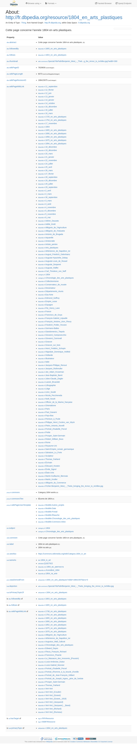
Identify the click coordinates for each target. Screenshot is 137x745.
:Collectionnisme (48, 281)
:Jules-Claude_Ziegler (50, 379)
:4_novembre (47, 207)
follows (11, 55)
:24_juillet (45, 164)
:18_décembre (47, 147)
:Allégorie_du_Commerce (52, 483)
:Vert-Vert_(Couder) (49, 692)
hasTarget (14, 718)
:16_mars (45, 113)
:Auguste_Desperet (49, 264)
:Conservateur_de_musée (52, 285)
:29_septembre (47, 187)
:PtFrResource (46, 718)
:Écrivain (45, 462)
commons (13, 492)
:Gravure (45, 342)
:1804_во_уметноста (51, 567)
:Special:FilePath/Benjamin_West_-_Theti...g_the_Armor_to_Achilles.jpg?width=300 (77, 61)
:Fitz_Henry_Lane (49, 308)
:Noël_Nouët (46, 399)
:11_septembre (47, 86)
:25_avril (45, 167)
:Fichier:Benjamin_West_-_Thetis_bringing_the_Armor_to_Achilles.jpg (70, 486)
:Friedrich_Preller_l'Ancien (52, 325)
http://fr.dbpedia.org (53, 23)
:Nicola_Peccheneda (50, 395)
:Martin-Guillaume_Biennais (53, 476)
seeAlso (11, 554)
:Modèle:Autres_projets (51, 505)
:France (44, 311)
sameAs (11, 560)
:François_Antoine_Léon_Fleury (54, 321)
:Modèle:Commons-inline (52, 522)
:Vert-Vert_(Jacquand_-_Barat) (54, 705)
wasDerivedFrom (15, 580)
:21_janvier (46, 157)
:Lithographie (47, 385)
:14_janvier (46, 100)
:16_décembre (47, 107)
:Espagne (45, 305)
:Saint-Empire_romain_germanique (56, 449)
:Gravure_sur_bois (49, 345)
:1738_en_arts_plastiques (52, 611)
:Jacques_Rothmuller (50, 368)
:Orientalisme (47, 405)
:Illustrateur (46, 358)
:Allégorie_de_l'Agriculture (52, 227)
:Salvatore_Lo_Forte (50, 452)
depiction (12, 586)
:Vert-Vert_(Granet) (49, 695)
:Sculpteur (45, 456)
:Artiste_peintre (48, 244)
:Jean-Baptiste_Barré (50, 375)
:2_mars (45, 194)
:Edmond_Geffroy (49, 298)
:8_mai (44, 217)
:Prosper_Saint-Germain (51, 436)
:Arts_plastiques (48, 248)
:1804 (44, 127)
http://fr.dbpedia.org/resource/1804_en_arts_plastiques (64, 17)
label (10, 544)
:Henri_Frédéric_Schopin (52, 348)
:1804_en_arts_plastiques (52, 592)
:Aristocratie (46, 241)
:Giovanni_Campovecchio (52, 335)
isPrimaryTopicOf (15, 592)
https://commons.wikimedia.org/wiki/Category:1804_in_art (62, 554)
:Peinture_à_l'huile (49, 419)
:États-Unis (46, 473)
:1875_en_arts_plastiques (52, 140)
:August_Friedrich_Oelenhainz (54, 254)
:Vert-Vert (45, 689)
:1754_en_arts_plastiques (52, 120)
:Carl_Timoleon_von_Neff (52, 271)
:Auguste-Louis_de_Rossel (52, 261)
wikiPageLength (15, 74)
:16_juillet (45, 110)
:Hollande (45, 355)
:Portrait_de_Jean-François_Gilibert (56, 675)
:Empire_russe (47, 301)
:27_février (46, 174)
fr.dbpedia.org (84, 23)
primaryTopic (15, 728)
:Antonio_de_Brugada (50, 234)
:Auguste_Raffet (48, 268)
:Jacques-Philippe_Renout (52, 365)
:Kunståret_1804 (48, 570)
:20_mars (45, 154)
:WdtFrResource (46, 722)
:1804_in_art (44, 560)
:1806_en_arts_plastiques (52, 133)
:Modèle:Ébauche (48, 515)
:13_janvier (46, 96)
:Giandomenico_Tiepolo (51, 332)
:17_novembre (47, 123)
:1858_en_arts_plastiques (52, 137)
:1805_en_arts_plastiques (52, 49)
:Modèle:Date (47, 508)
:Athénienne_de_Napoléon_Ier (54, 251)
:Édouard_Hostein (49, 466)
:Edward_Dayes (48, 648)
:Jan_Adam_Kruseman (51, 372)
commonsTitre (15, 499)
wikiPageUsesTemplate (19, 505)
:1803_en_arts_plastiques (52, 55)
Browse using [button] (33, 3)
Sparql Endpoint (123, 3)
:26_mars (45, 170)
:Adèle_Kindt (47, 224)
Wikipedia (49, 741)
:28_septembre (47, 177)
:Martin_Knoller (48, 479)
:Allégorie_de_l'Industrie (51, 231)
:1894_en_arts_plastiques (52, 143)
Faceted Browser (103, 3)
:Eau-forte (45, 295)
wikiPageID (13, 67)
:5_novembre (47, 214)
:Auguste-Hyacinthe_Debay (53, 258)
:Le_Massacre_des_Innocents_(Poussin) (58, 658)
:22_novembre (47, 160)
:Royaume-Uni (47, 446)
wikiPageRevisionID (16, 80)
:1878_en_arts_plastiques (52, 631)
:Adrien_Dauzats (48, 221)
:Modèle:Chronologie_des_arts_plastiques (59, 518)
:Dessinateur (46, 288)
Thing (23, 23)
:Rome (44, 442)
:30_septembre (47, 197)
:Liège (44, 389)
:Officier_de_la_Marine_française (55, 402)
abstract (11, 42)
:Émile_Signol (47, 469)
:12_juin (44, 93)
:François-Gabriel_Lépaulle (52, 318)
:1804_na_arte (47, 573)
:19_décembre (47, 150)
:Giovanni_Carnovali (50, 338)
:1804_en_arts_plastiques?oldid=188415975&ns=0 (63, 580)
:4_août (44, 204)
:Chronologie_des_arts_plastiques (56, 278)
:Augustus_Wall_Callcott (51, 642)
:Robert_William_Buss (50, 439)
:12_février (46, 90)
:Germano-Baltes (48, 328)
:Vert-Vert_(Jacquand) (50, 702)
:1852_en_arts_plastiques (52, 625)
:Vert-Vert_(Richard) (49, 709)
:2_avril (44, 191)
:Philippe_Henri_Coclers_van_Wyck (56, 422)
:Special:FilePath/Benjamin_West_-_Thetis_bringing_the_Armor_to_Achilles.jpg (76, 586)
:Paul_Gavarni (47, 412)
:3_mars (45, 201)
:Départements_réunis (50, 291)
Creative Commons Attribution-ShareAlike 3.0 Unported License (91, 741)
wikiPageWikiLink (15, 86)
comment (12, 538)
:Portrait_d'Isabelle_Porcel (52, 429)
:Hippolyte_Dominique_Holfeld (54, 352)
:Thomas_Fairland (49, 459)
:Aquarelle (45, 238)
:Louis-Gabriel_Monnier (51, 665)
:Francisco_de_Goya (50, 315)
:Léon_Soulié (47, 392)
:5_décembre (47, 211)
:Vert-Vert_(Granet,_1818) (52, 699)
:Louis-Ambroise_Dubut (51, 662)
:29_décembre (47, 180)
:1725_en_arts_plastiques (52, 117)
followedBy (13, 49)
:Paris (44, 409)
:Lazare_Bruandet (49, 382)
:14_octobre (46, 103)
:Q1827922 (45, 563)
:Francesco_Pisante (49, 655)
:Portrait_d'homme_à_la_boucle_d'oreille (58, 672)
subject (11, 528)
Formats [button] (50, 3)
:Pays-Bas (45, 415)
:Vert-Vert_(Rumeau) (50, 712)
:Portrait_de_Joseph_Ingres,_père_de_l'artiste (60, 678)
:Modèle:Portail (47, 512)
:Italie (43, 362)
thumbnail (12, 61)
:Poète (44, 432)
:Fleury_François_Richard (52, 652)
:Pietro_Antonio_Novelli (51, 426)
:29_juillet (45, 184)
